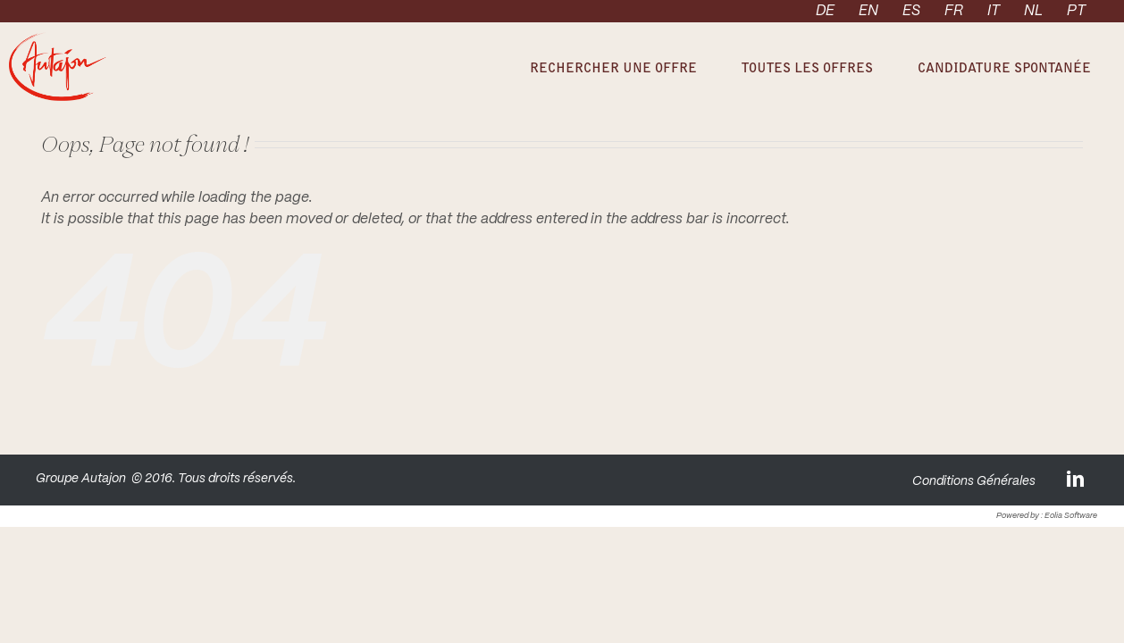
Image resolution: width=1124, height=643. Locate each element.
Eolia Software (1070, 516)
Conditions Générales (974, 481)
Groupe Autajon (81, 478)
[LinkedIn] (1076, 478)
